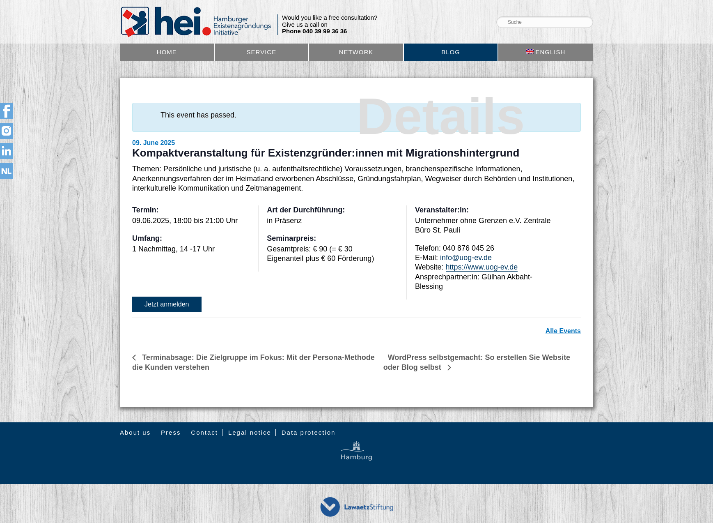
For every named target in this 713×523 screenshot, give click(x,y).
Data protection (309, 432)
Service (262, 51)
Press (171, 432)
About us (135, 432)
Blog (450, 51)
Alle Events (563, 330)
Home (167, 51)
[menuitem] (545, 52)
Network (356, 51)
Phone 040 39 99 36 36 (314, 31)
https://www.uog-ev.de (482, 267)
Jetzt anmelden (166, 304)
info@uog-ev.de (466, 257)
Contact (204, 432)
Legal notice (249, 432)
